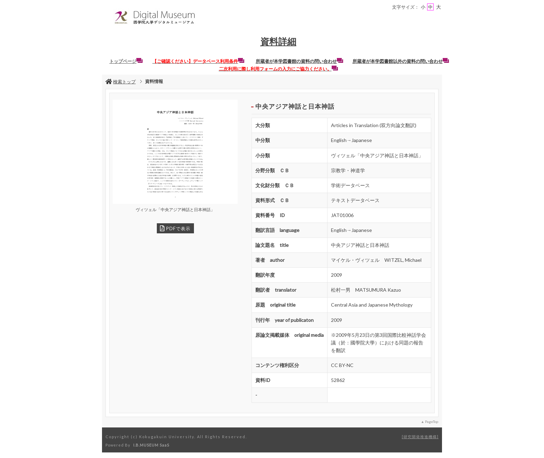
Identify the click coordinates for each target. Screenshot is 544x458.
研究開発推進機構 (420, 436)
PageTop (431, 421)
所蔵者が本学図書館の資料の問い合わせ (299, 61)
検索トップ (120, 81)
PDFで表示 (175, 228)
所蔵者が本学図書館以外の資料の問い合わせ (400, 61)
